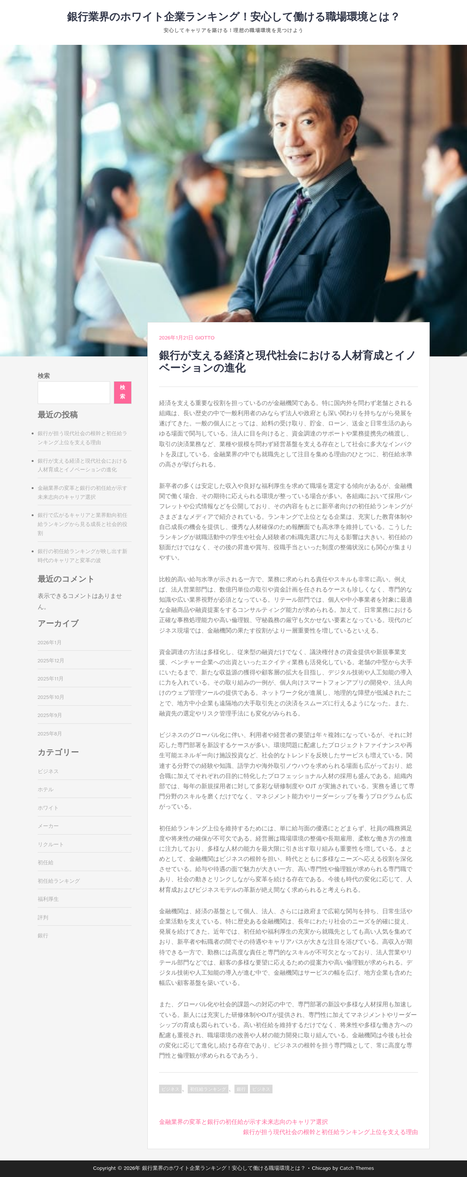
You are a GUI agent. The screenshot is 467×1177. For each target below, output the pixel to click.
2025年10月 (51, 697)
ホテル (46, 789)
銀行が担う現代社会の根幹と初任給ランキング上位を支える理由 (330, 1132)
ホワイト (48, 808)
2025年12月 (51, 661)
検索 (44, 376)
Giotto (204, 338)
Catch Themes (357, 1168)
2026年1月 (50, 643)
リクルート (51, 844)
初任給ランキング (208, 1089)
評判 (43, 918)
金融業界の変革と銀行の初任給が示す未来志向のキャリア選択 (243, 1122)
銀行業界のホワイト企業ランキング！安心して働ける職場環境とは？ (233, 17)
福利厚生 (48, 899)
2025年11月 (51, 679)
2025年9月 (50, 715)
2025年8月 (50, 734)
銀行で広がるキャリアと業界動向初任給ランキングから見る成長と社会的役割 (82, 524)
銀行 (241, 1089)
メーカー (48, 826)
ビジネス (170, 1089)
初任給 (46, 863)
